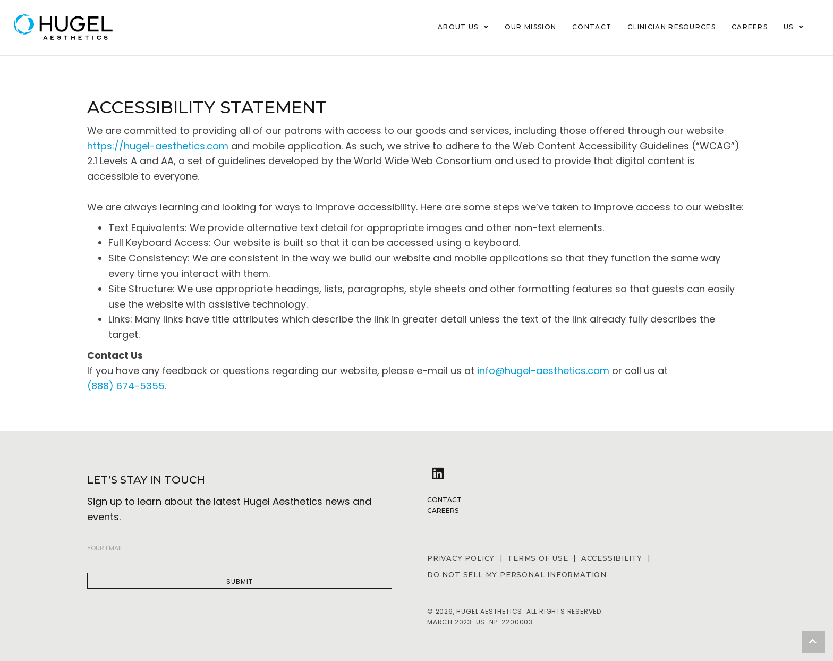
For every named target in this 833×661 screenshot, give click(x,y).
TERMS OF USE (537, 558)
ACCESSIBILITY (614, 558)
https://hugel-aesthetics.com (157, 145)
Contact (444, 500)
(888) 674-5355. (126, 386)
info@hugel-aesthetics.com (543, 370)
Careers (442, 510)
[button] (239, 581)
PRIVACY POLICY (461, 558)
